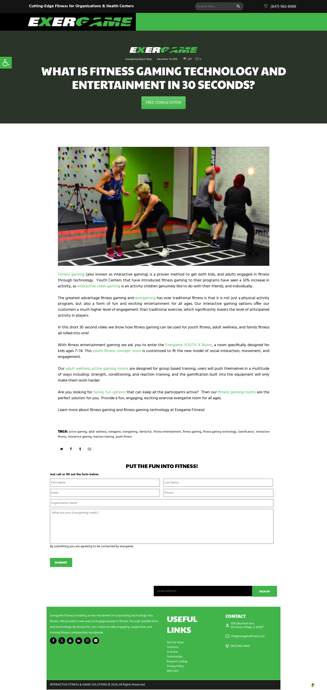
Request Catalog (178, 662)
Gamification (88, 437)
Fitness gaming (71, 274)
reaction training (174, 437)
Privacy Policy (176, 666)
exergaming (145, 298)
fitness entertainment (198, 432)
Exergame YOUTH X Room (188, 345)
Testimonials (175, 657)
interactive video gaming (98, 286)
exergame (130, 432)
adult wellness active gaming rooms (97, 368)
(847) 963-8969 (283, 6)
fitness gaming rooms (237, 392)
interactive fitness (113, 437)
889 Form (173, 671)
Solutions (173, 647)
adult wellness (107, 432)
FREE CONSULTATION (163, 103)
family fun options (109, 392)
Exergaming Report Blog (134, 59)
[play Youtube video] (163, 206)
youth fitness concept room (117, 351)
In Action (173, 652)
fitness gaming (231, 432)
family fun (170, 432)
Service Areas (176, 643)
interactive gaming (144, 437)
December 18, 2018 (169, 59)
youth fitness (198, 437)
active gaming (81, 432)
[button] (6, 63)
